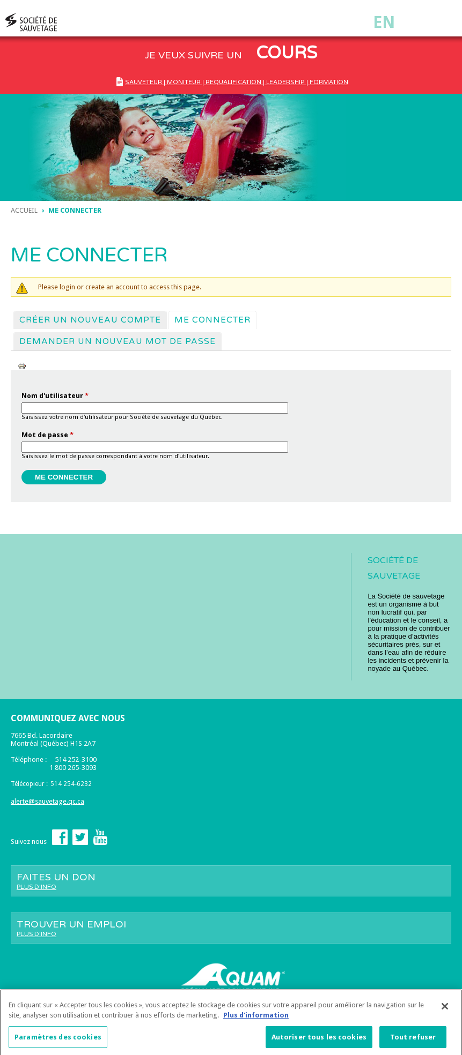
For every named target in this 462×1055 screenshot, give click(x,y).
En (384, 22)
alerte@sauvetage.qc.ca (47, 801)
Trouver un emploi (231, 928)
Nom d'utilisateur (55, 396)
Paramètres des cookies (57, 1040)
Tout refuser (413, 1040)
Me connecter (215, 319)
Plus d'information (256, 1018)
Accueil (24, 210)
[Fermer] (445, 1009)
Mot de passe (47, 435)
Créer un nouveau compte (90, 320)
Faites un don (231, 881)
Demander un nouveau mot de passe (117, 341)
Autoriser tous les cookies (319, 1040)
